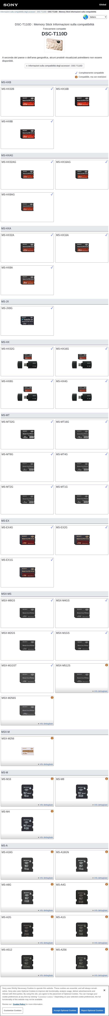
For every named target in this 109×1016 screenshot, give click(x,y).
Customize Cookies (12, 1012)
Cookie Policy (19, 1005)
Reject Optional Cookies (92, 1012)
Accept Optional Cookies (65, 1012)
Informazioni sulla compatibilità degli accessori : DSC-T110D (23, 12)
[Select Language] (98, 17)
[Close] (104, 992)
